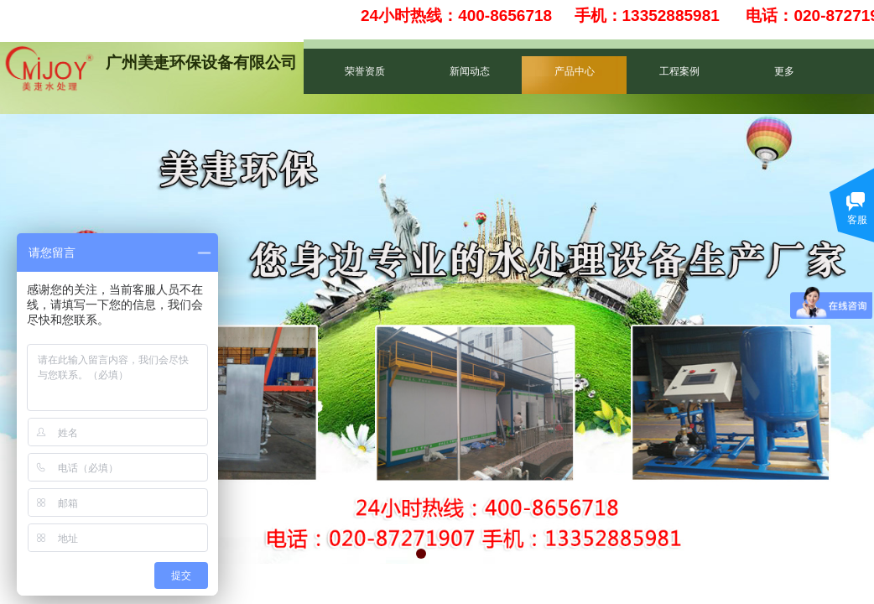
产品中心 (574, 71)
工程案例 (679, 71)
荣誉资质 (365, 71)
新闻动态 (470, 71)
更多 (784, 71)
